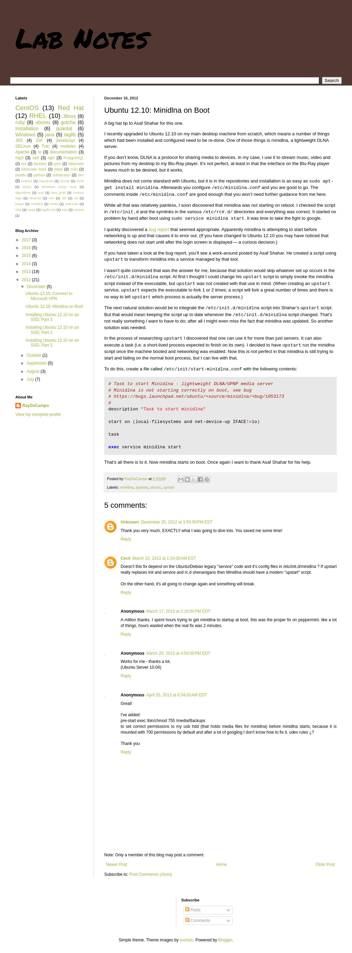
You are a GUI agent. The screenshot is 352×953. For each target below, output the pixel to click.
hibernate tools (34, 169)
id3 (64, 198)
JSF (39, 140)
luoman (186, 940)
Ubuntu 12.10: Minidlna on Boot (54, 306)
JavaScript (65, 140)
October (34, 355)
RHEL (37, 115)
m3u (74, 169)
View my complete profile (38, 414)
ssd (35, 157)
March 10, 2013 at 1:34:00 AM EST (164, 558)
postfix (20, 175)
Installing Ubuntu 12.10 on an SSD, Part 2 (52, 330)
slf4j (18, 210)
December (37, 286)
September (37, 363)
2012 (27, 279)
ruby (20, 122)
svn (81, 175)
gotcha (68, 122)
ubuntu (155, 487)
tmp (64, 210)
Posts (193, 910)
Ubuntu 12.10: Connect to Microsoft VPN (49, 296)
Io (39, 152)
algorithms (22, 192)
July (31, 379)
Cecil (126, 558)
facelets (40, 164)
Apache (22, 152)
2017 (27, 239)
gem (57, 164)
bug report (159, 229)
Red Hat (71, 107)
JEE (19, 140)
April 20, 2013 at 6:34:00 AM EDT (176, 695)
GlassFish (46, 181)
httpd (58, 169)
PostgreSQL (74, 158)
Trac (45, 146)
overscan (71, 204)
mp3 (19, 157)
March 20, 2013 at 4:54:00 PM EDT (178, 653)
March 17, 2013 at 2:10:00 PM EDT (178, 611)
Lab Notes (81, 37)
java (49, 134)
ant (23, 164)
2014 (27, 263)
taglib (70, 134)
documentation (63, 152)
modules (68, 146)
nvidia (54, 204)
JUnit (80, 181)
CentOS (27, 107)
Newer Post (116, 864)
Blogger (225, 940)
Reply (126, 539)
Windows (25, 134)
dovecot (35, 198)
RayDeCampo (35, 405)
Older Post (325, 864)
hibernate (76, 164)
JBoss (69, 116)
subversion (61, 175)
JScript (65, 181)
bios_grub (58, 192)
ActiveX (26, 181)
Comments (197, 920)
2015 (27, 255)
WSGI (27, 187)
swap (31, 210)
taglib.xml (49, 210)
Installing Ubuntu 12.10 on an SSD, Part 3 (52, 317)
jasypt (19, 204)
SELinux (23, 146)
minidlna (127, 487)
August (34, 371)
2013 (27, 271)
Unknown (130, 522)
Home (221, 864)
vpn (51, 157)
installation (27, 128)
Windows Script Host (59, 187)
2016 (27, 247)
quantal (142, 487)
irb (76, 198)
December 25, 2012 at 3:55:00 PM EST (176, 522)
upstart (169, 487)
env (51, 198)
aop (40, 192)
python (39, 175)
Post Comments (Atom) (150, 874)
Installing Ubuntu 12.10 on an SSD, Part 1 (52, 343)
